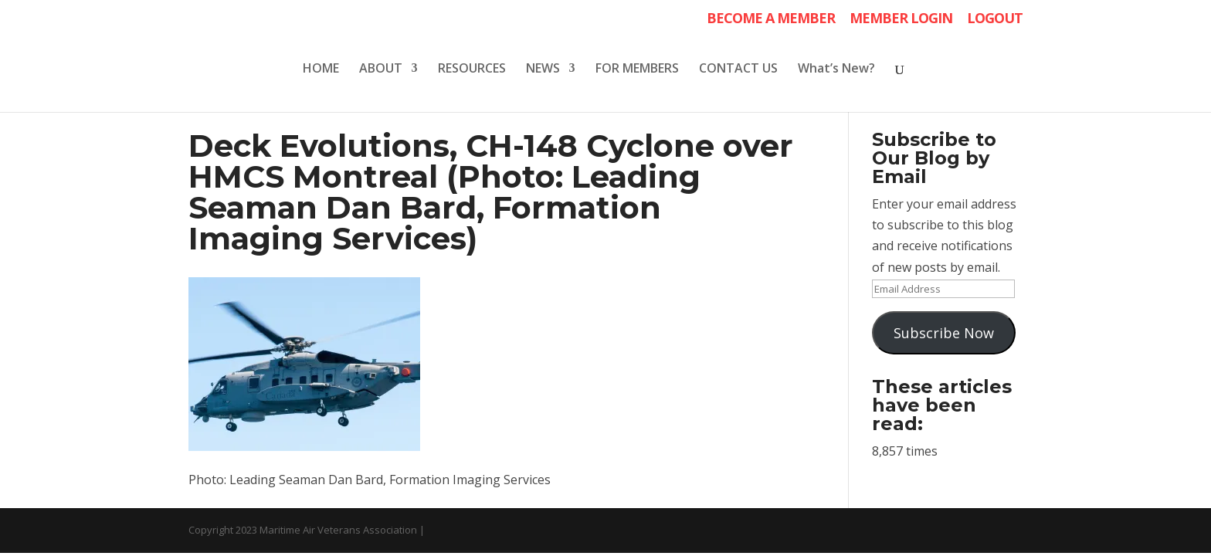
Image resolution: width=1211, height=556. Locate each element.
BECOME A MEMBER (771, 19)
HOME (321, 69)
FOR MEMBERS (637, 69)
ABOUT (380, 69)
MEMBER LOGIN (901, 19)
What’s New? (836, 69)
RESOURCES (472, 69)
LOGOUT (995, 19)
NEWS (543, 69)
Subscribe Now (944, 333)
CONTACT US (738, 69)
